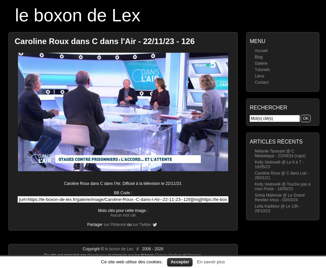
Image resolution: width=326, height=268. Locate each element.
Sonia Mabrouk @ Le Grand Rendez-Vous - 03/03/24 (280, 197)
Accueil (261, 50)
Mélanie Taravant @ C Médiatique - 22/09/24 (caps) (280, 153)
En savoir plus (211, 261)
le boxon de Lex (78, 15)
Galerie (261, 63)
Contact (261, 82)
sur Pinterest (115, 224)
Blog (259, 57)
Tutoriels (262, 69)
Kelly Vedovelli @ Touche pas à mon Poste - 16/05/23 (282, 186)
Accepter (179, 261)
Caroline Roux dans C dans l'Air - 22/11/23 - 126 (105, 41)
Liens (259, 76)
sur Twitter (142, 224)
